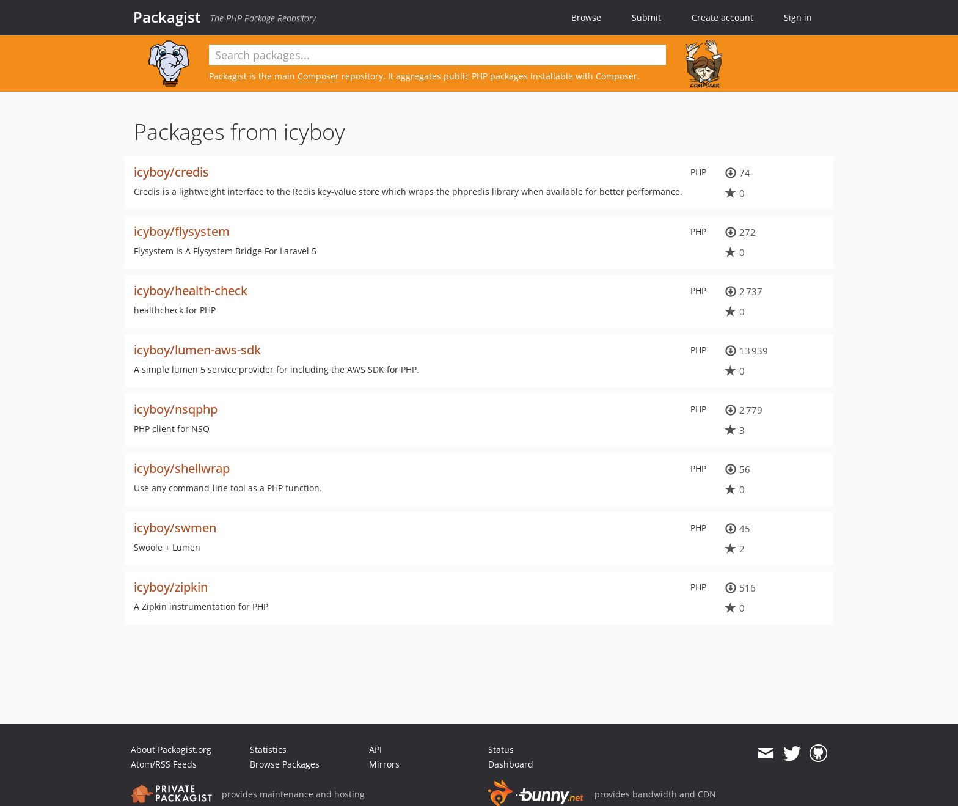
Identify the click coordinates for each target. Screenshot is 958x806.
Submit (646, 17)
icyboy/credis (171, 172)
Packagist (167, 17)
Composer (318, 76)
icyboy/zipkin (171, 587)
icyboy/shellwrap (182, 468)
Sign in (798, 17)
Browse (586, 17)
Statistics (268, 749)
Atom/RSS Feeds (164, 764)
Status (501, 749)
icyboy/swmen (175, 527)
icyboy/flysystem (182, 231)
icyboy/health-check (190, 290)
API (375, 749)
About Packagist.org (171, 749)
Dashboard (510, 764)
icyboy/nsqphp (176, 409)
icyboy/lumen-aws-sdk (197, 350)
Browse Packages (285, 764)
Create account (722, 17)
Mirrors (384, 764)
